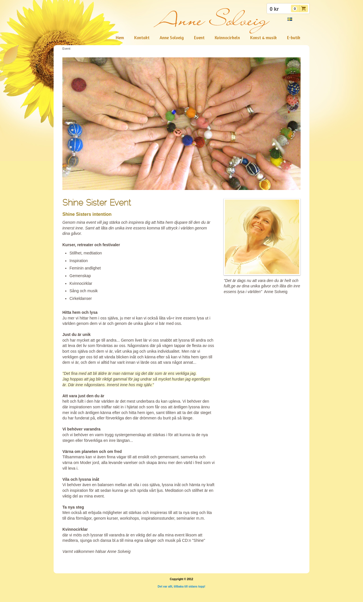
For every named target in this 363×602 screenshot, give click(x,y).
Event (199, 37)
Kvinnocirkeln (227, 37)
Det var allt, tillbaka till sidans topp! (181, 586)
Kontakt (141, 37)
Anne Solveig (172, 37)
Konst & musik (263, 37)
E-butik (293, 37)
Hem (120, 37)
